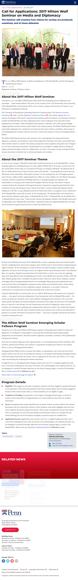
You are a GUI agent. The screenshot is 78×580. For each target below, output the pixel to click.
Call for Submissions (12, 8)
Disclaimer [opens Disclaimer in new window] (52, 569)
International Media (8, 436)
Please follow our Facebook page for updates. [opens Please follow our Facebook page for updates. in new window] (17, 375)
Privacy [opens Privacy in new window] (22, 569)
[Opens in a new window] (3, 561)
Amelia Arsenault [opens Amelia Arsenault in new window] (13, 371)
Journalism (18, 436)
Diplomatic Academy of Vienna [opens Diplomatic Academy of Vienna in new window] (35, 115)
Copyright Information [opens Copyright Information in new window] (37, 569)
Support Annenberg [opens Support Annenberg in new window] (9, 569)
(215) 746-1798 (57, 443)
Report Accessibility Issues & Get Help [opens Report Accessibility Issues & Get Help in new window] (15, 572)
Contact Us (10, 530)
